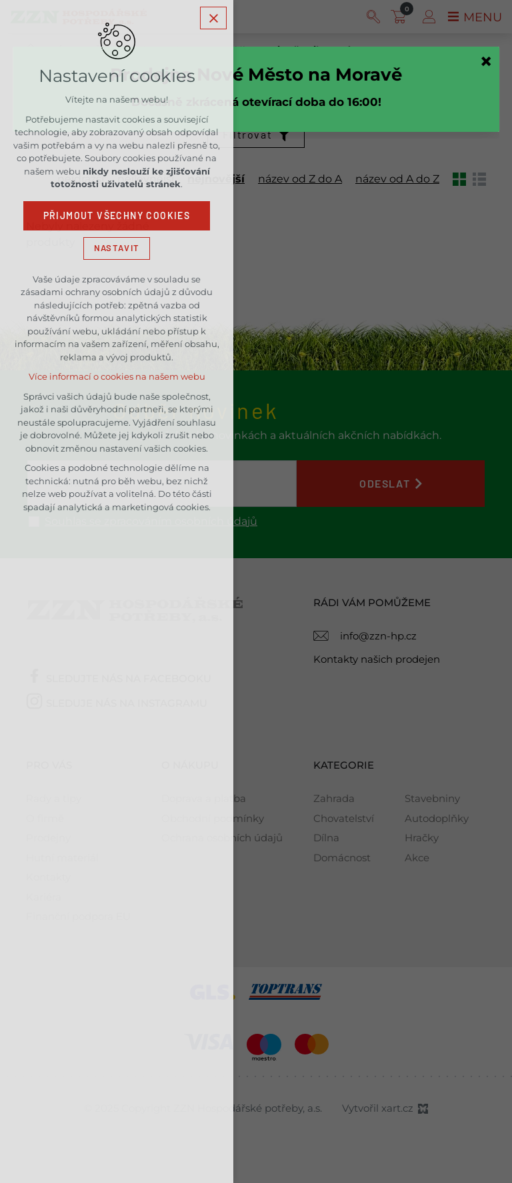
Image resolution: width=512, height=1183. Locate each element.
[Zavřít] (486, 61)
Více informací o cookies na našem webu (117, 377)
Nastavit (116, 248)
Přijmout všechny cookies (117, 216)
